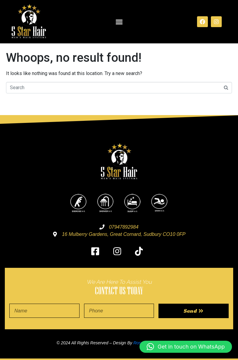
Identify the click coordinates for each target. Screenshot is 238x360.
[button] (119, 21)
